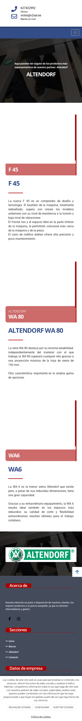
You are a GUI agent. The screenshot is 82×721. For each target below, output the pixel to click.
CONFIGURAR (42, 707)
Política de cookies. (41, 716)
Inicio (11, 641)
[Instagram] (18, 619)
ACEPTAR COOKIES (63, 707)
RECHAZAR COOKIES (20, 707)
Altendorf (14, 652)
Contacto (13, 657)
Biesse (12, 646)
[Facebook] (10, 619)
